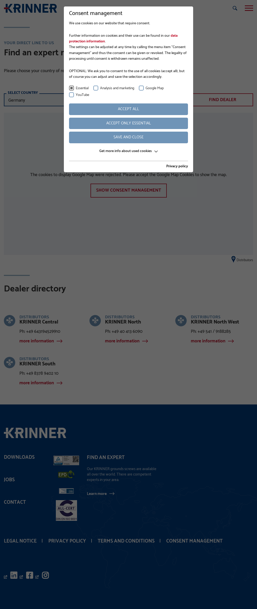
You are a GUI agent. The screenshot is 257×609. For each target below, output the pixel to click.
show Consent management (128, 190)
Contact (15, 502)
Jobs (9, 480)
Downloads (19, 457)
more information (36, 341)
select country (23, 93)
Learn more (97, 494)
